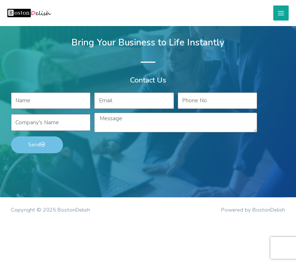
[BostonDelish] (29, 13)
